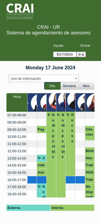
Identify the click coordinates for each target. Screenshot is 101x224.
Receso (72, 128)
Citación (89, 132)
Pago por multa (41, 130)
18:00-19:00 (17, 194)
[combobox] (43, 78)
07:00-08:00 (17, 115)
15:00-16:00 (17, 173)
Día (52, 86)
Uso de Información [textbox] (26, 79)
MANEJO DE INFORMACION (90, 152)
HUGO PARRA (89, 173)
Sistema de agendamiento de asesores (48, 32)
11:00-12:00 (17, 144)
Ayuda (58, 46)
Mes (86, 86)
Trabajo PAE (89, 166)
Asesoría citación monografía (41, 173)
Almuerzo (44, 159)
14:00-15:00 (17, 165)
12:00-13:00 (17, 151)
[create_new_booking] (32, 115)
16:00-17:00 (17, 180)
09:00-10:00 (17, 130)
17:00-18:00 (17, 187)
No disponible (53, 136)
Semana (69, 86)
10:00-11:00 (17, 137)
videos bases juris (41, 166)
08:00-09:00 (17, 122)
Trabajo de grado (89, 180)
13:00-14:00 (17, 158)
